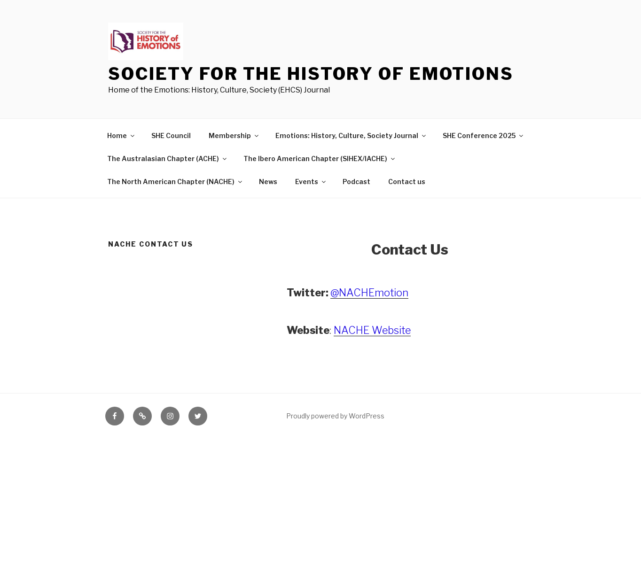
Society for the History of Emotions (311, 73)
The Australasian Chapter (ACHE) (167, 158)
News (268, 182)
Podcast (356, 182)
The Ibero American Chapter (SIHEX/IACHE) (319, 158)
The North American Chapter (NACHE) (175, 182)
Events (311, 182)
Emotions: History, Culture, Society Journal (351, 135)
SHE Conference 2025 (483, 135)
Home (121, 135)
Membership (234, 135)
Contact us (406, 182)
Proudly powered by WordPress (335, 416)
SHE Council (171, 135)
